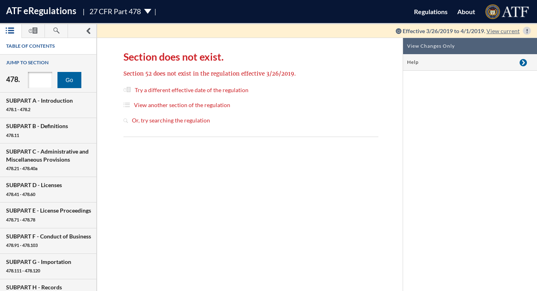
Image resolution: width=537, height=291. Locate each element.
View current (503, 30)
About (466, 11)
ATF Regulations (41, 10)
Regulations (431, 11)
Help (413, 62)
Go (69, 80)
